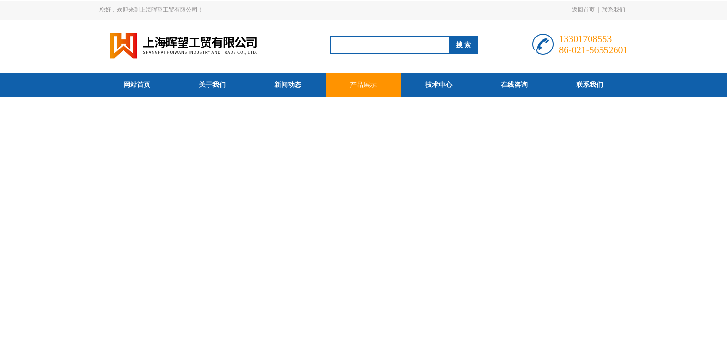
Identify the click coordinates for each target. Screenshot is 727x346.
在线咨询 (514, 84)
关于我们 (212, 84)
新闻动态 (287, 84)
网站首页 (136, 84)
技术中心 (438, 84)
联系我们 (613, 9)
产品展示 (363, 84)
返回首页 (583, 9)
